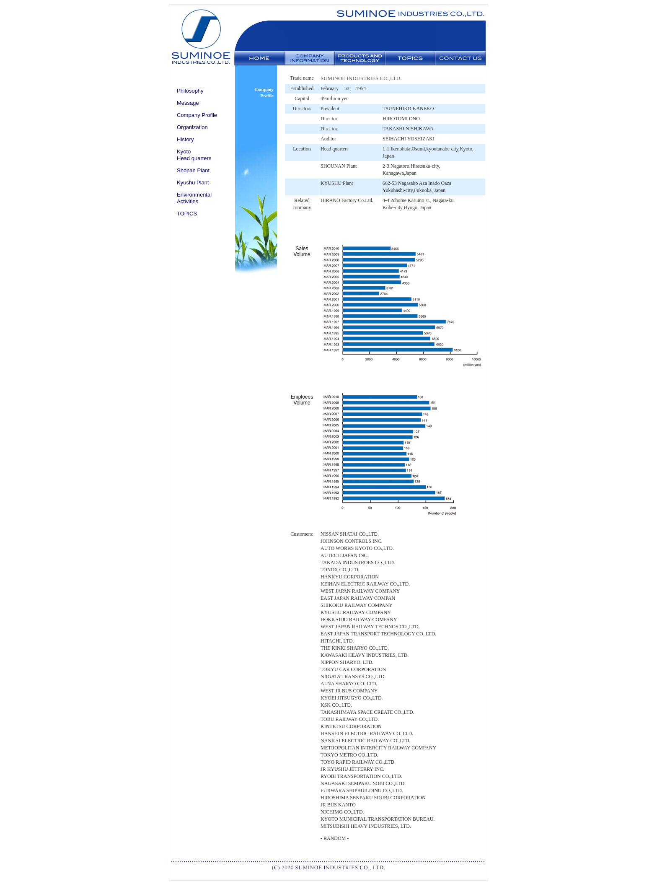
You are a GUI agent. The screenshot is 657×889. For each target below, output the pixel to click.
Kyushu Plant (190, 182)
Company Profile (194, 115)
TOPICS (184, 213)
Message (185, 103)
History (182, 139)
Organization (189, 127)
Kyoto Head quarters (191, 154)
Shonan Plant (190, 170)
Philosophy (187, 91)
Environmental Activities (191, 198)
